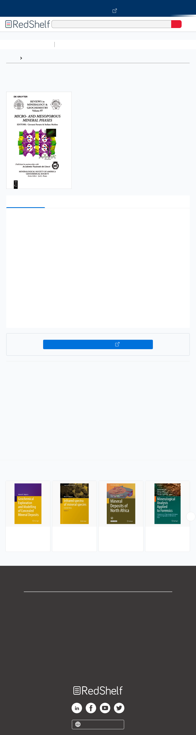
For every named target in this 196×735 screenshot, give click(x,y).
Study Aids (70, 44)
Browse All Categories (27, 44)
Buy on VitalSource (98, 344)
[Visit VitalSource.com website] (98, 8)
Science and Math (102, 44)
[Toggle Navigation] (187, 24)
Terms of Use (98, 634)
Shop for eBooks (98, 600)
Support (98, 611)
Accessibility (98, 657)
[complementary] (98, 506)
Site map (98, 669)
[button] (97, 220)
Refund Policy (98, 646)
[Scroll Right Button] (190, 516)
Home (11, 58)
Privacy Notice (98, 623)
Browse (32, 58)
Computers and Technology (149, 44)
